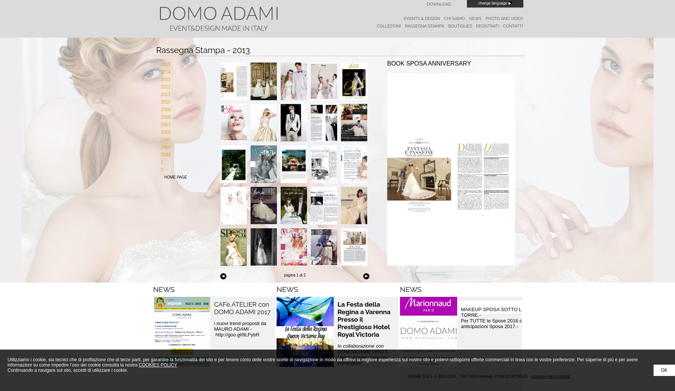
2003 (166, 154)
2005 (166, 139)
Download (439, 4)
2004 (166, 147)
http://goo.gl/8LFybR (238, 335)
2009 (166, 109)
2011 (166, 94)
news (475, 18)
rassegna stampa (424, 26)
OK (664, 370)
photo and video (504, 18)
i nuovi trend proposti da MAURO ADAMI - (240, 329)
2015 (166, 64)
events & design (422, 18)
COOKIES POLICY (158, 365)
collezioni (389, 26)
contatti (513, 26)
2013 (166, 79)
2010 (166, 102)
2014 (166, 72)
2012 (166, 87)
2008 (166, 117)
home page (175, 177)
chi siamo (454, 18)
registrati (487, 26)
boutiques (460, 26)
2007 (166, 124)
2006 (166, 132)
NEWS (164, 289)
